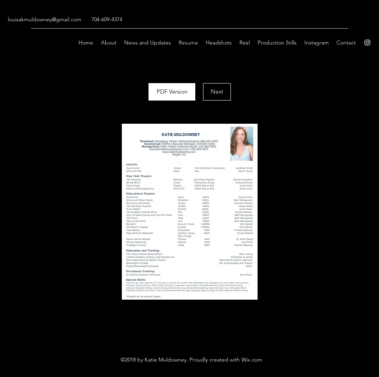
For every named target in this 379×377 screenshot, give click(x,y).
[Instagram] (367, 42)
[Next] (217, 92)
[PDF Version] (172, 92)
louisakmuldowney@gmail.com (44, 19)
